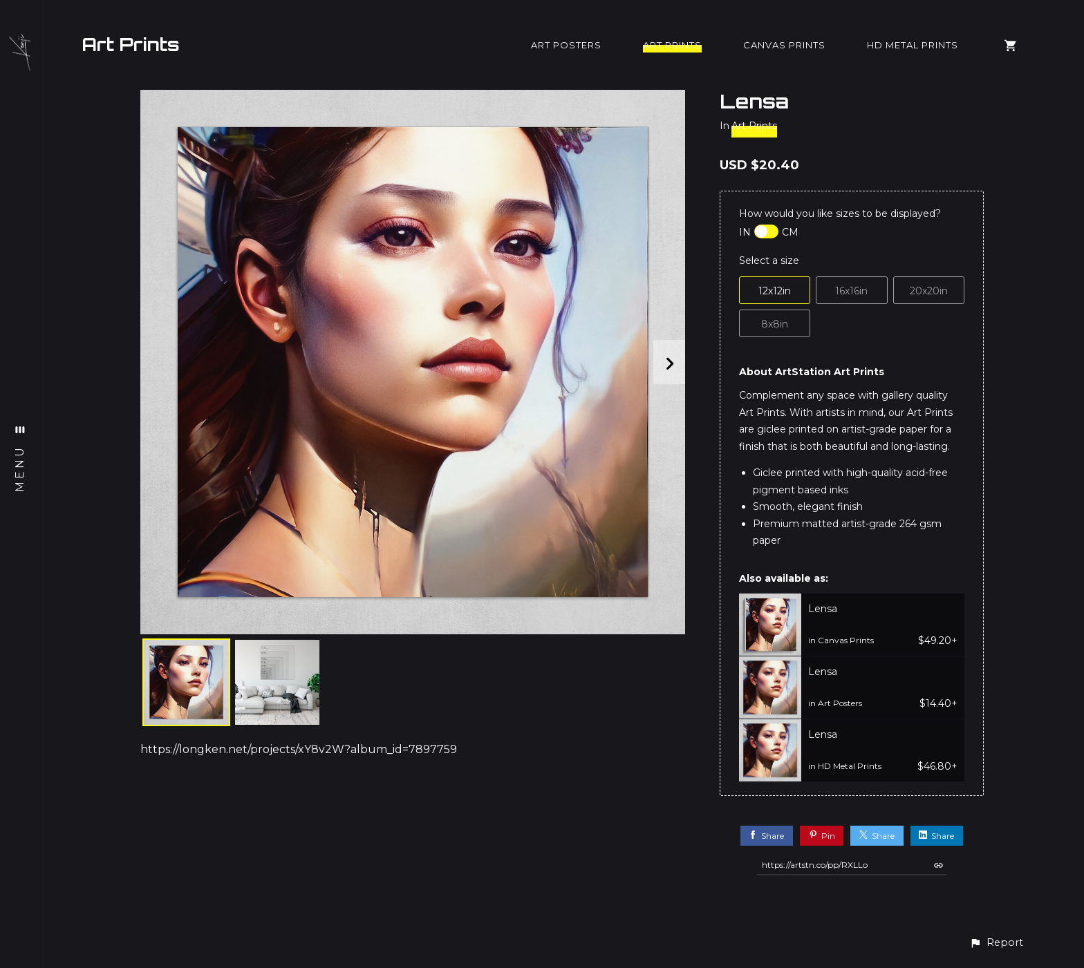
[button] (996, 943)
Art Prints (131, 44)
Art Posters (566, 44)
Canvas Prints (784, 44)
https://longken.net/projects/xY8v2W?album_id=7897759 (298, 749)
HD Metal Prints (912, 44)
